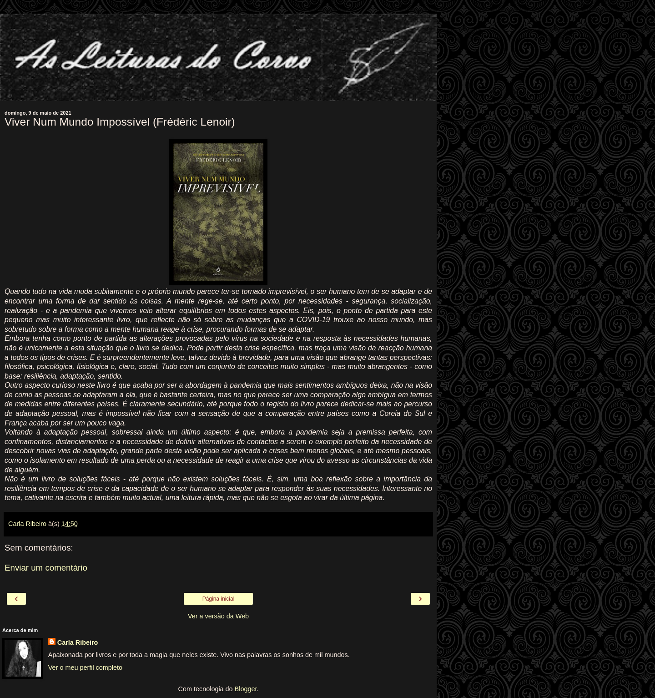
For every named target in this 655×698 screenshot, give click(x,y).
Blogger (246, 689)
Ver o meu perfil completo (85, 667)
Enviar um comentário (46, 567)
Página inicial (218, 599)
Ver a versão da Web (218, 616)
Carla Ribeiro (77, 642)
